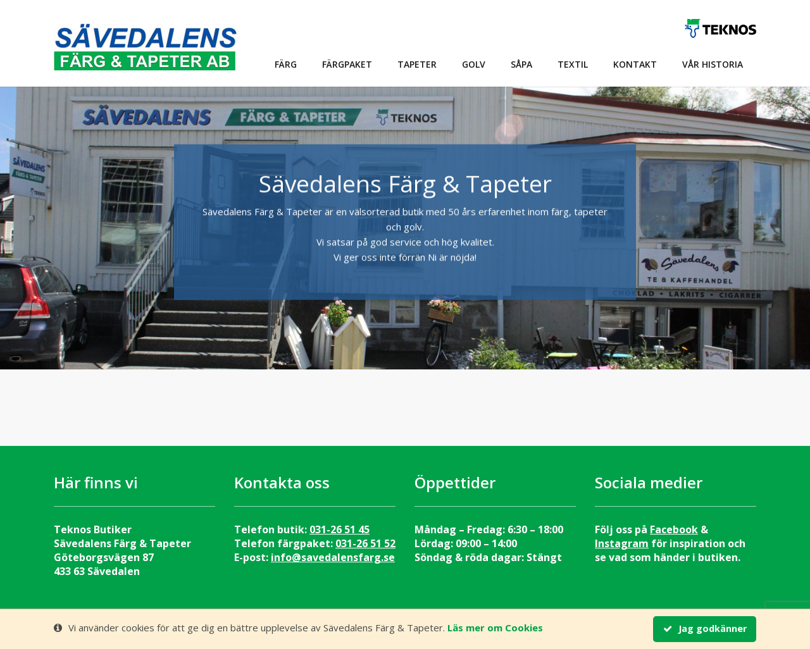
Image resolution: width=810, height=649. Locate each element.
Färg (286, 64)
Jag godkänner (705, 629)
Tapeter (417, 64)
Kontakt (635, 64)
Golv (473, 64)
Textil (573, 64)
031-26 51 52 (365, 543)
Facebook (674, 529)
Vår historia (712, 64)
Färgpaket (347, 64)
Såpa (521, 64)
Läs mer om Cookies (495, 628)
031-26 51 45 (339, 529)
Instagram (622, 543)
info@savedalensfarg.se (333, 557)
